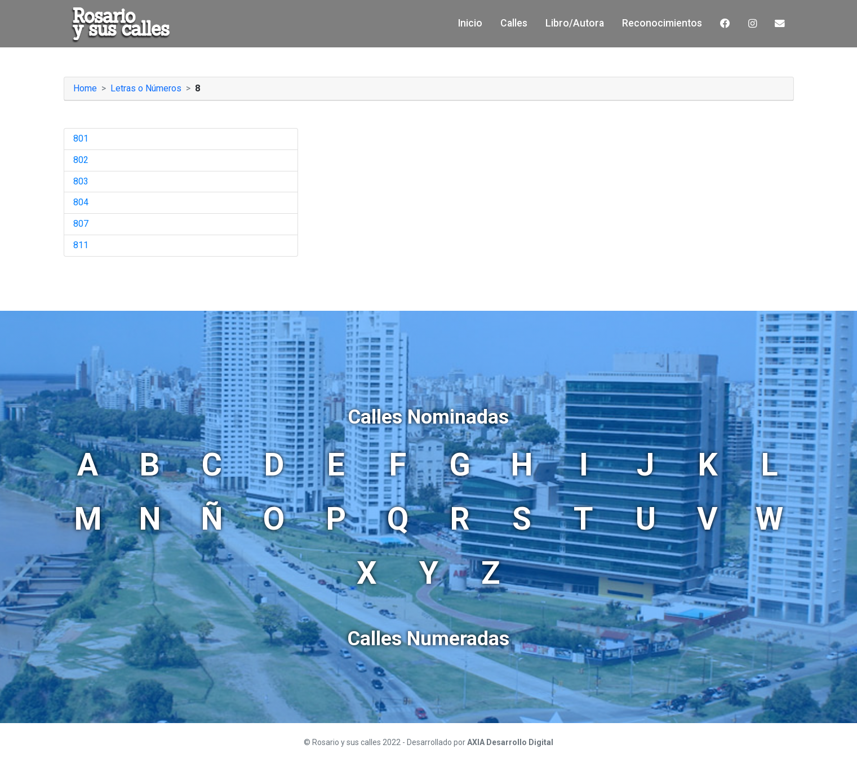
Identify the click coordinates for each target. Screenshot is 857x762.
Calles (513, 23)
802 (80, 160)
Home (85, 88)
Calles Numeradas (428, 638)
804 (80, 202)
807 (80, 223)
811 (80, 245)
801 (80, 138)
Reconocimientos (662, 23)
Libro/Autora (574, 23)
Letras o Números (145, 88)
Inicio (470, 23)
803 (80, 181)
